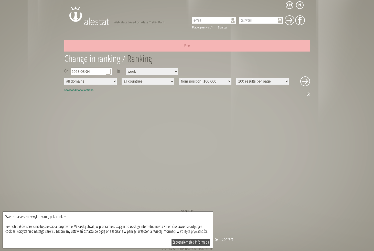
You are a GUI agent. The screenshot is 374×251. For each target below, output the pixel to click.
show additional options (78, 90)
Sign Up (222, 27)
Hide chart (308, 94)
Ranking (139, 59)
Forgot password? (202, 27)
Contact (227, 239)
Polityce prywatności (193, 231)
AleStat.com (126, 15)
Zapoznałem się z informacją (191, 242)
